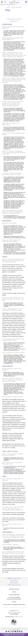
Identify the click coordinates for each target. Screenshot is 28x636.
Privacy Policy (16, 629)
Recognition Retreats (10, 4)
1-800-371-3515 (18, 616)
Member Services (14, 589)
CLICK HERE (6, 634)
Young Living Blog (14, 594)
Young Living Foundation (14, 599)
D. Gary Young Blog (14, 597)
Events (5, 4)
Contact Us (14, 580)
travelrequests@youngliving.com (13, 468)
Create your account (14, 585)
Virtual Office (14, 582)
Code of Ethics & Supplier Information (14, 604)
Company (2, 4)
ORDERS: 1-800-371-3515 (14, 578)
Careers (14, 601)
